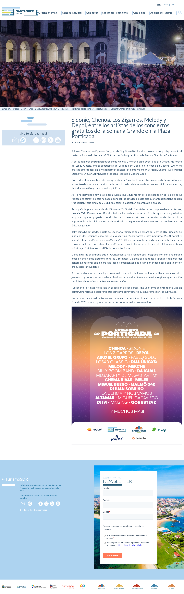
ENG (166, 5)
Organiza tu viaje (48, 12)
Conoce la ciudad (72, 12)
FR (173, 5)
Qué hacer (92, 12)
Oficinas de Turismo (161, 12)
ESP (159, 5)
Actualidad (139, 12)
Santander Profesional (115, 12)
